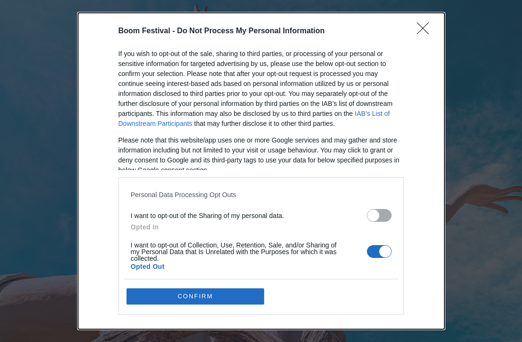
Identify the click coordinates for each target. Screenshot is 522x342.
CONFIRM (195, 296)
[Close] (426, 31)
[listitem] (261, 195)
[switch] (379, 215)
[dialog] (261, 171)
